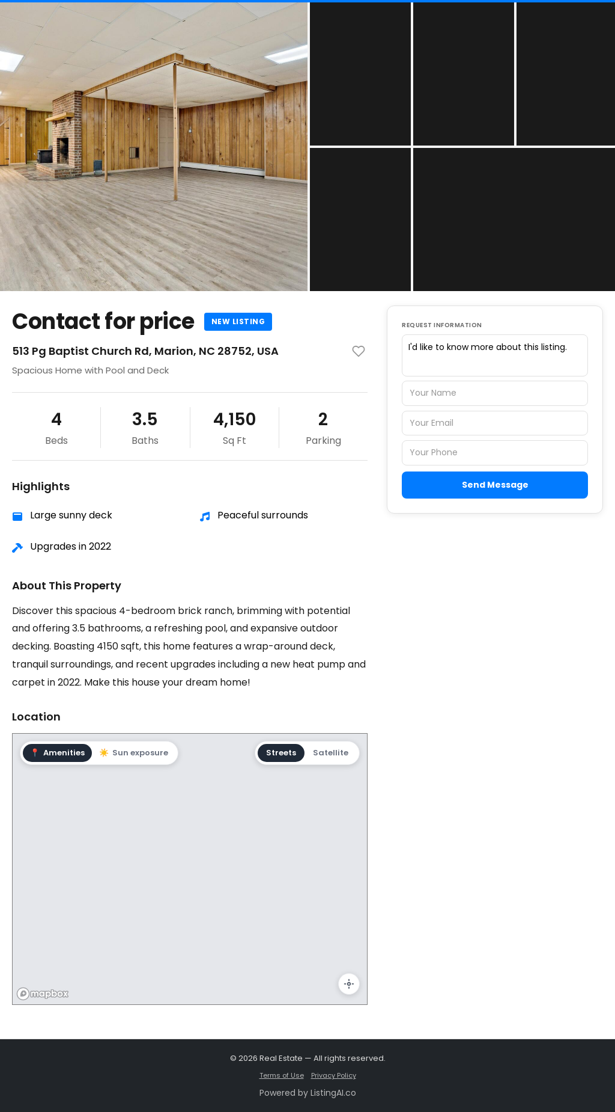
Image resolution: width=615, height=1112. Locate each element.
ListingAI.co (333, 1093)
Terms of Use (281, 1075)
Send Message (495, 485)
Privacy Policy (333, 1075)
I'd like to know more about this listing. (495, 355)
